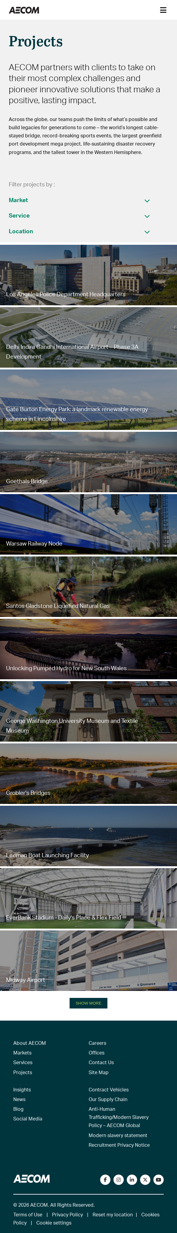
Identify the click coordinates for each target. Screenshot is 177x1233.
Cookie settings (53, 1222)
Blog (18, 1109)
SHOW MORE (88, 1003)
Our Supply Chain (108, 1099)
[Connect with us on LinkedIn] (132, 1180)
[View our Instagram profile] (118, 1180)
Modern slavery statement (118, 1135)
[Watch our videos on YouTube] (158, 1180)
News (19, 1099)
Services (22, 1062)
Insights (22, 1089)
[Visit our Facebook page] (105, 1180)
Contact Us (101, 1062)
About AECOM (29, 1043)
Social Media (27, 1118)
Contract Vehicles (109, 1089)
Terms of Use (27, 1214)
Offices (96, 1052)
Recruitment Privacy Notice (119, 1145)
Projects (22, 1072)
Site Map (99, 1072)
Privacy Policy (67, 1214)
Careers (97, 1043)
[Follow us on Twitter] (145, 1180)
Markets (22, 1052)
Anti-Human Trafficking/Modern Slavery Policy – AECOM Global (119, 1117)
